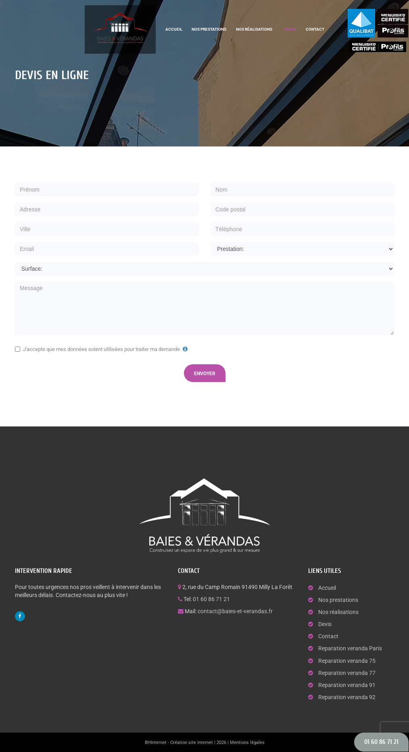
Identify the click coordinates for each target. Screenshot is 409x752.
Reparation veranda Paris (350, 648)
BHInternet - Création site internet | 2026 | (187, 742)
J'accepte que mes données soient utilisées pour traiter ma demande (102, 349)
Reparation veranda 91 (347, 685)
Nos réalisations (254, 29)
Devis (290, 29)
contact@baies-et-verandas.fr (235, 611)
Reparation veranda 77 (347, 673)
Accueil (173, 29)
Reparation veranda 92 (347, 697)
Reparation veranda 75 (347, 661)
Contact (315, 29)
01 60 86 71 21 (211, 599)
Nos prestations (209, 29)
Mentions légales (247, 742)
